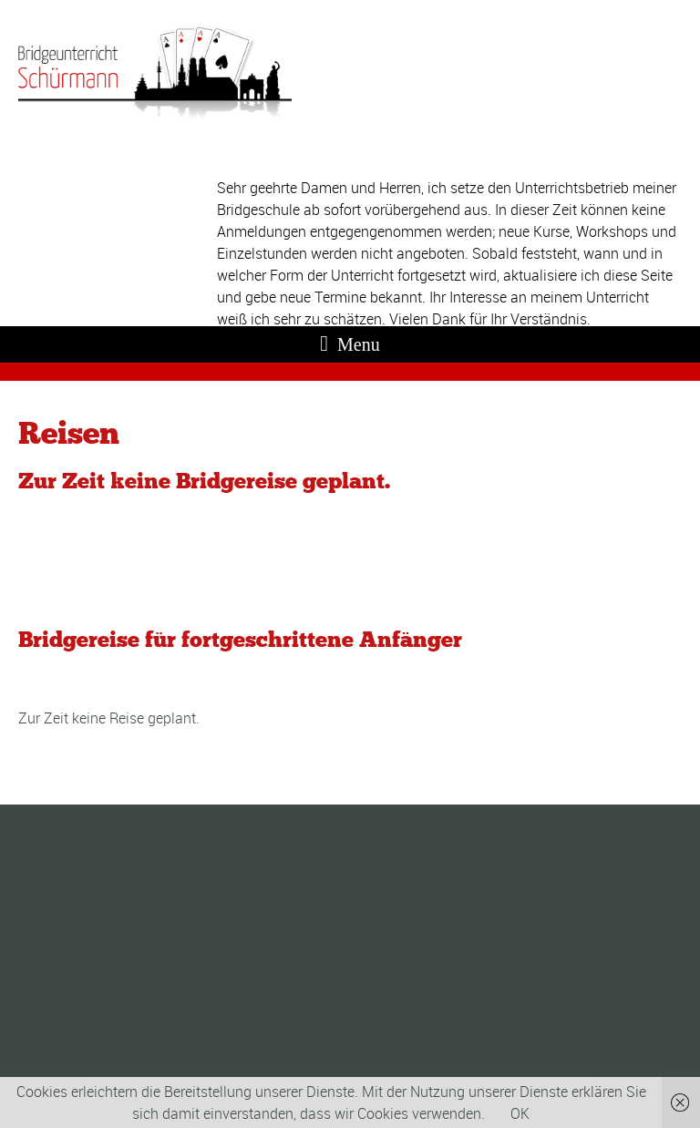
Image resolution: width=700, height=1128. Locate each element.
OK (520, 1113)
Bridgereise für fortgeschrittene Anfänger (240, 639)
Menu (349, 343)
